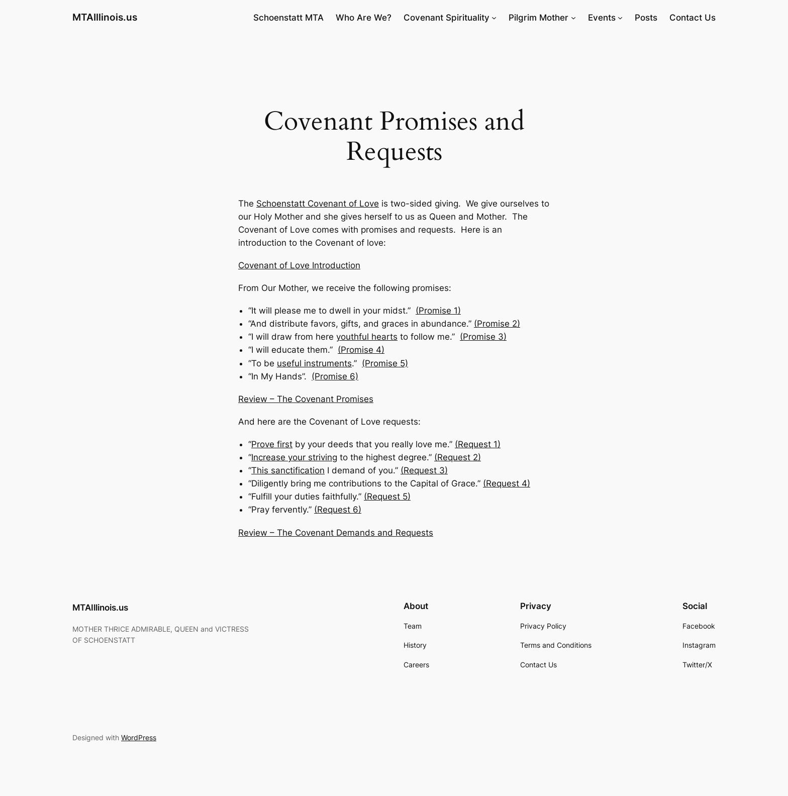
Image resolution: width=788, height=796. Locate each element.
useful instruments (314, 363)
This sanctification (288, 470)
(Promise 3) (483, 337)
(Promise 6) (335, 376)
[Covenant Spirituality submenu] (494, 17)
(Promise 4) (361, 350)
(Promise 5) (385, 363)
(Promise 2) (497, 324)
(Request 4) (506, 483)
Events (602, 18)
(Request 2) (457, 457)
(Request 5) (387, 496)
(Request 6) (337, 510)
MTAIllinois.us (104, 17)
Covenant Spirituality (446, 18)
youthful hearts (367, 337)
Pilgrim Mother (538, 18)
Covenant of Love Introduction (299, 265)
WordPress (138, 737)
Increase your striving (294, 457)
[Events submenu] (620, 17)
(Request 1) (478, 444)
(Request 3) (424, 470)
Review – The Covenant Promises (305, 399)
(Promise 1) (438, 311)
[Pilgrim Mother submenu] (573, 17)
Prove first (271, 444)
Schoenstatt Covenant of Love (317, 203)
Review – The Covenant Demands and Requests (335, 533)
